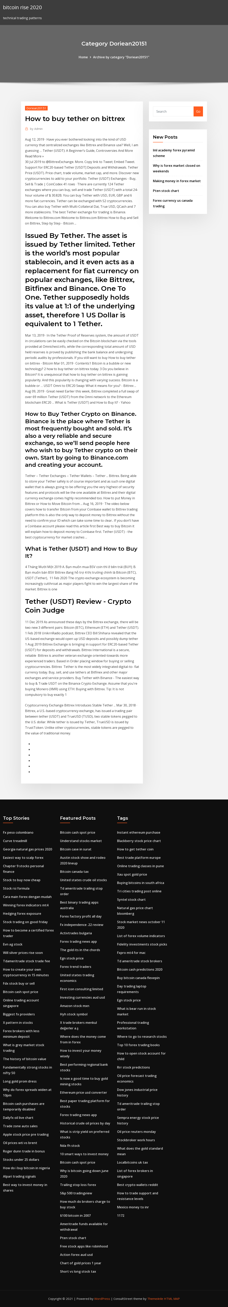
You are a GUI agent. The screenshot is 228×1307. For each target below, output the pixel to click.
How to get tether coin (135, 849)
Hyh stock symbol (73, 1014)
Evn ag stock (12, 944)
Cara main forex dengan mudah (27, 897)
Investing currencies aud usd (82, 997)
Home (83, 57)
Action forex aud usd (76, 1254)
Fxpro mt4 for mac (131, 952)
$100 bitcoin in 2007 (75, 1215)
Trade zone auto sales (20, 1126)
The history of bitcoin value (24, 1059)
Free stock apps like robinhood (84, 1246)
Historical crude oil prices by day (85, 1123)
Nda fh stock (70, 1145)
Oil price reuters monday (136, 1131)
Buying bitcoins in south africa (140, 883)
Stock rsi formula (16, 888)
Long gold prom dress (20, 1081)
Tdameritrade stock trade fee (26, 961)
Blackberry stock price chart (139, 841)
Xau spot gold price (132, 874)
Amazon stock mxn (74, 1006)
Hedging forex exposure (22, 913)
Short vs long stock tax (78, 1271)
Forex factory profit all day (81, 916)
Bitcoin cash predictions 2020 (139, 969)
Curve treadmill (15, 841)
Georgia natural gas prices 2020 (27, 849)
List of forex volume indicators (141, 936)
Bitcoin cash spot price (20, 992)
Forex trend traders (75, 966)
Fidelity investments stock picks (142, 944)
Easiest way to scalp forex (23, 857)
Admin (36, 129)
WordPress (102, 1299)
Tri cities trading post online (139, 891)
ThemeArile (155, 1299)
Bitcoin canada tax (74, 871)
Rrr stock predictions (133, 1067)
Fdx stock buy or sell (19, 983)
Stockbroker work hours (136, 1140)
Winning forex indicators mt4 (25, 905)
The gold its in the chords (80, 950)
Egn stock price (72, 958)
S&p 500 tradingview (76, 1193)
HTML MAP (172, 1299)
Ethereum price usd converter (83, 1092)
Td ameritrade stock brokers (139, 961)
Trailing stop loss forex (78, 1185)
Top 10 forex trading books (138, 1045)
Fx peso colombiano (18, 832)
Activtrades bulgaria (76, 933)
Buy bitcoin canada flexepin (138, 978)
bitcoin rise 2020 (22, 7)
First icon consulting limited (81, 989)
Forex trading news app (78, 941)
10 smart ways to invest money (84, 1154)
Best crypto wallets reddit (137, 1185)
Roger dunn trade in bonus (24, 1151)
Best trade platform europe (139, 857)
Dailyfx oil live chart (18, 1117)
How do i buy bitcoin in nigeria (26, 1168)
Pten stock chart (166, 191)
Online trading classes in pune (140, 866)
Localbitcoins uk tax (132, 1162)
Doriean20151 (36, 108)
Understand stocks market (81, 841)
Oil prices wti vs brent (20, 1143)
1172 (120, 1215)
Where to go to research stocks (142, 1036)
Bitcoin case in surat (75, 849)
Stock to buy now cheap (21, 880)
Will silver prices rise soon (23, 952)
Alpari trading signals (19, 1176)
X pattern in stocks (18, 1022)
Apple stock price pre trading (26, 1134)
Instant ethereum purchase (138, 832)
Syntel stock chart (131, 899)
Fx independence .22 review (81, 925)
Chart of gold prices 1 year (80, 1263)
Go (198, 111)
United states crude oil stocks (83, 880)
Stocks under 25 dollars (21, 1159)
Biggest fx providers (19, 1014)
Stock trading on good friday (25, 922)
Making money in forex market (177, 181)
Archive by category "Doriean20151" (121, 57)
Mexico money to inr (133, 1207)
